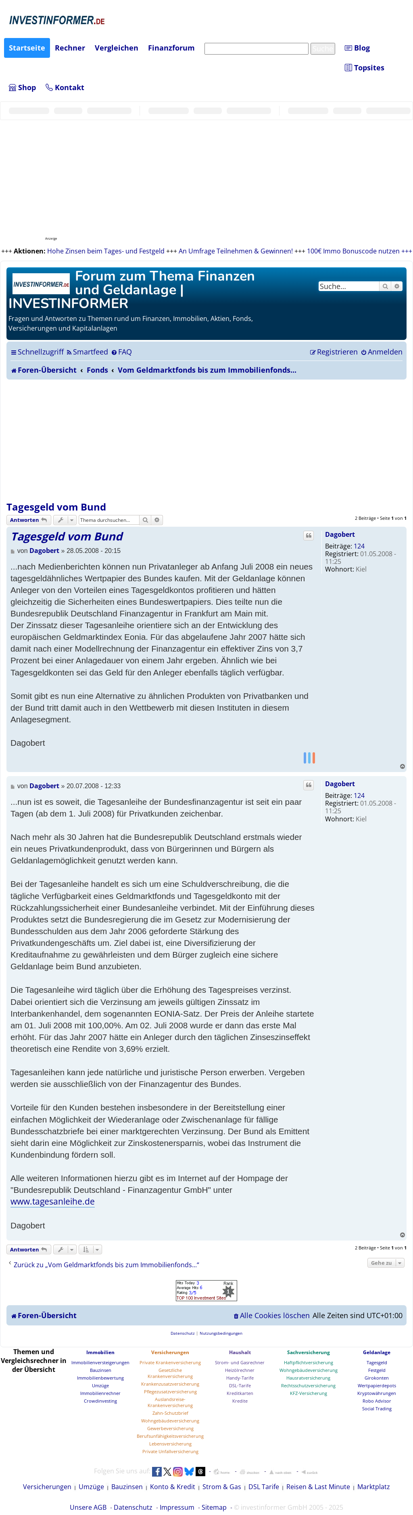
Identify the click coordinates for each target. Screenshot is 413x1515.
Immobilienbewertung (100, 1378)
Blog (357, 48)
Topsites (364, 67)
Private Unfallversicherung (170, 1451)
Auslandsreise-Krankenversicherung (170, 1402)
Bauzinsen (100, 1370)
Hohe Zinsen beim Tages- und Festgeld (106, 251)
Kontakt (65, 87)
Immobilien (100, 1352)
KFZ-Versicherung (308, 1393)
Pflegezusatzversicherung (170, 1391)
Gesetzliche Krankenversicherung (170, 1373)
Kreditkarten (240, 1393)
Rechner (70, 48)
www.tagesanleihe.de (52, 1201)
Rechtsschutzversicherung (308, 1385)
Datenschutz (133, 1507)
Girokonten (377, 1378)
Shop (22, 87)
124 (359, 546)
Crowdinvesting (100, 1401)
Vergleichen (116, 48)
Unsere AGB (88, 1507)
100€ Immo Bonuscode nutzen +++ (359, 251)
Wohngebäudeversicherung (170, 1421)
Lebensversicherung (170, 1444)
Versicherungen (170, 1352)
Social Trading (377, 1408)
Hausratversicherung (308, 1378)
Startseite (27, 48)
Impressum (177, 1507)
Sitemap (214, 1507)
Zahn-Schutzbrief (170, 1413)
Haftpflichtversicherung (308, 1362)
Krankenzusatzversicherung (170, 1384)
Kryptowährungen (376, 1393)
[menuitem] (87, 352)
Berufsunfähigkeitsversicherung (170, 1436)
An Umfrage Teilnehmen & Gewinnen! (236, 251)
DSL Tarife (263, 1486)
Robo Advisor (377, 1401)
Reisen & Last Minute (318, 1486)
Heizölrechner (239, 1370)
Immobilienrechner (100, 1393)
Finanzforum (171, 48)
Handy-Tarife (240, 1378)
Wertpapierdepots (377, 1385)
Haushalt (240, 1352)
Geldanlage (376, 1352)
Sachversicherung (308, 1352)
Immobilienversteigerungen (100, 1362)
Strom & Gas (221, 1486)
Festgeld (377, 1370)
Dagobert (340, 534)
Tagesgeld (377, 1362)
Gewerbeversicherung (170, 1428)
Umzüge (100, 1385)
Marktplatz (373, 1486)
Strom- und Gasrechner (240, 1362)
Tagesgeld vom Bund (56, 506)
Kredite (240, 1401)
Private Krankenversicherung (170, 1362)
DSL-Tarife (240, 1385)
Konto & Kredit (172, 1486)
